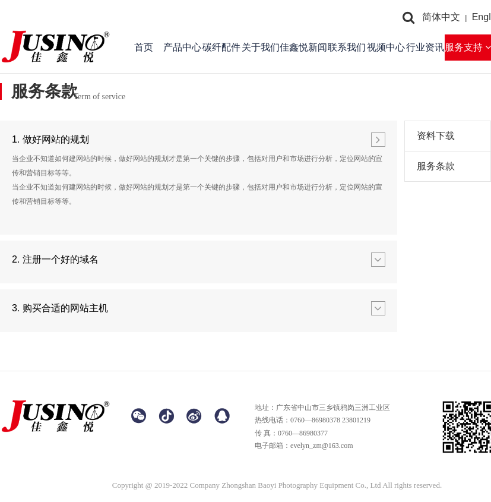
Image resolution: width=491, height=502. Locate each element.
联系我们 (347, 47)
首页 (143, 47)
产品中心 (182, 47)
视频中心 (386, 47)
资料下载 (436, 136)
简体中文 (441, 17)
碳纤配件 (221, 47)
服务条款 (436, 166)
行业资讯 (425, 47)
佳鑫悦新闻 (303, 47)
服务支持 (468, 47)
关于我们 (261, 47)
